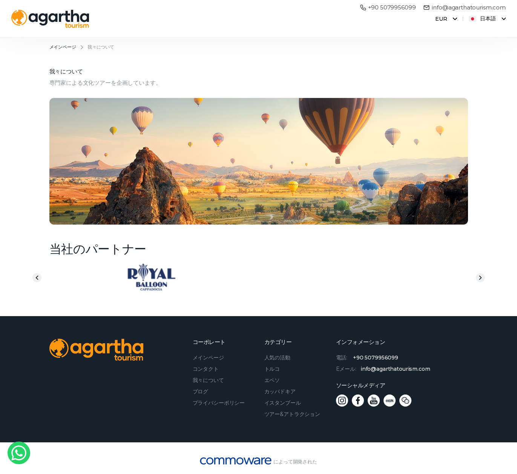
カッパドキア (280, 391)
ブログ (201, 391)
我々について (100, 47)
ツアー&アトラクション (292, 414)
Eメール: (383, 368)
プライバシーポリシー (219, 402)
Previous (36, 277)
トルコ (272, 368)
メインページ (62, 47)
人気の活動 (277, 357)
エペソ (272, 380)
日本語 (482, 19)
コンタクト (206, 368)
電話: (367, 357)
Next (480, 277)
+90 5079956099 (388, 7)
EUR (441, 18)
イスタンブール (282, 402)
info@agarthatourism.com (464, 7)
